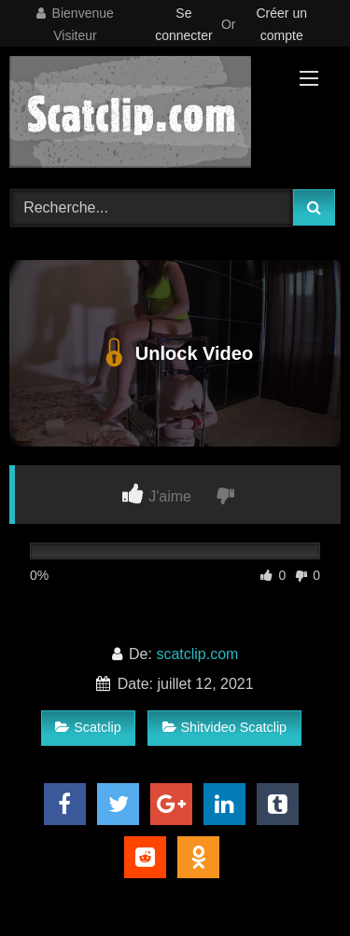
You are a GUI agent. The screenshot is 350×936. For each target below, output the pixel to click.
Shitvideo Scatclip (224, 727)
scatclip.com (197, 654)
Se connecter (183, 24)
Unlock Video (175, 353)
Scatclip (87, 727)
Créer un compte (282, 24)
